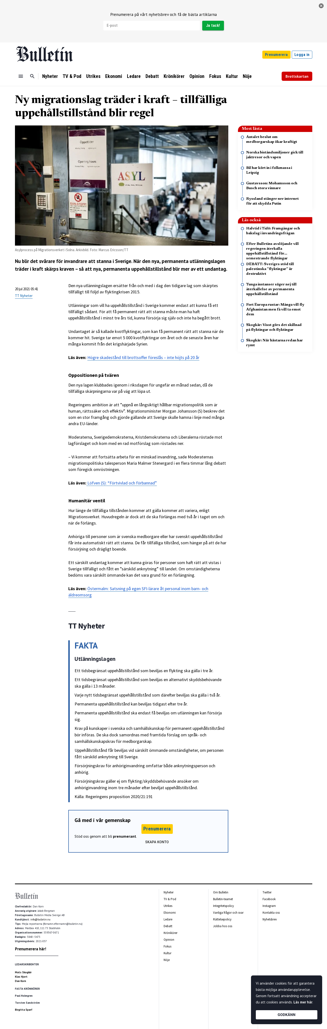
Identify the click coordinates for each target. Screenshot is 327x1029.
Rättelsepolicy (222, 919)
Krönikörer (174, 76)
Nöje (247, 76)
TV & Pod (72, 76)
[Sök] (32, 76)
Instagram (269, 906)
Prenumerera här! (30, 949)
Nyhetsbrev (270, 919)
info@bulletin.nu (40, 919)
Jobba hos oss (222, 926)
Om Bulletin (220, 892)
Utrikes (93, 76)
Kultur (232, 76)
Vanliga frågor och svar (228, 913)
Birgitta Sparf (23, 1009)
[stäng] (321, 6)
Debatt (152, 76)
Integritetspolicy (223, 906)
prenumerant (124, 836)
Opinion (196, 76)
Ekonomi (113, 76)
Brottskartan (296, 76)
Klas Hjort (21, 976)
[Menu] (21, 76)
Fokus (215, 76)
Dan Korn (20, 981)
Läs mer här (302, 1002)
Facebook (269, 899)
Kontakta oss (271, 913)
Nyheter (50, 76)
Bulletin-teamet (223, 899)
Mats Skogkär (23, 972)
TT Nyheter (24, 295)
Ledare (134, 76)
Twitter (267, 892)
